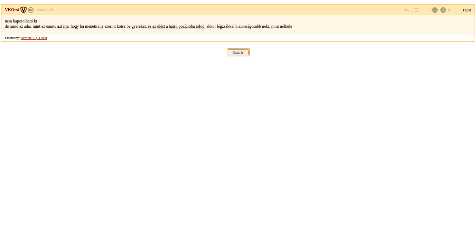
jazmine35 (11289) (34, 38)
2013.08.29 (45, 10)
